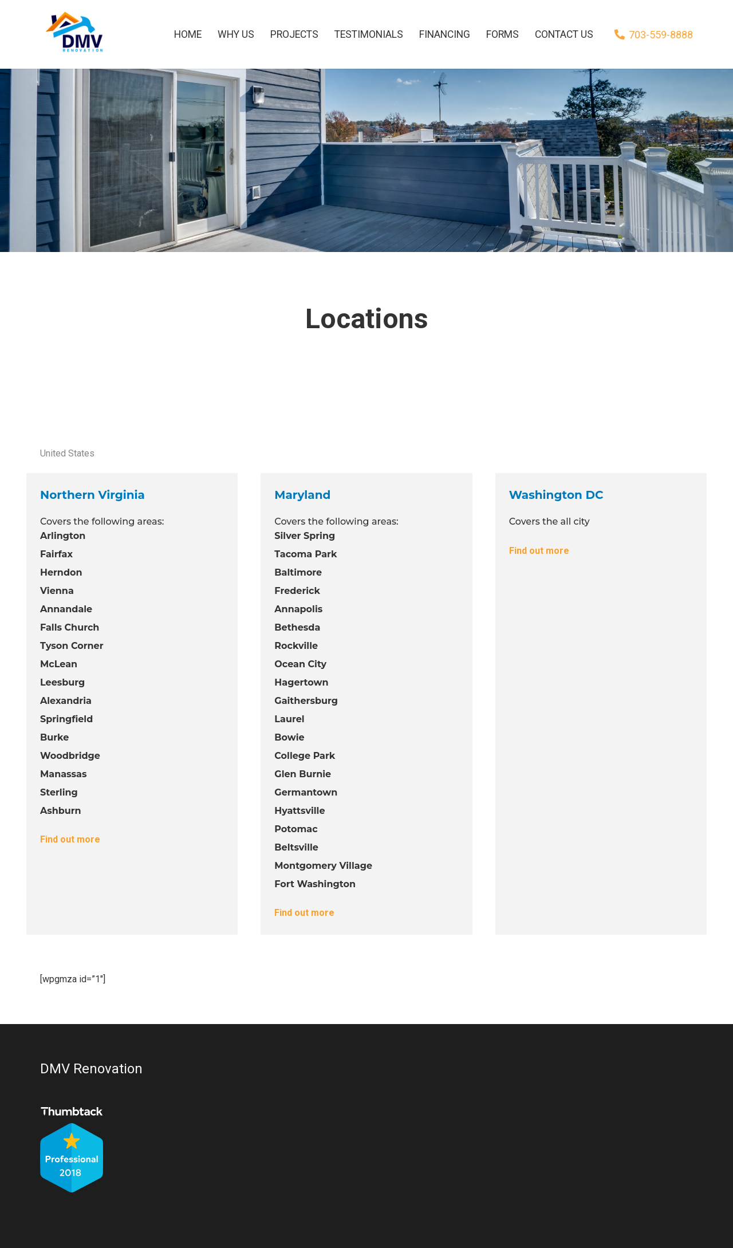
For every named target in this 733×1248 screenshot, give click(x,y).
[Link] (73, 34)
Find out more (70, 839)
